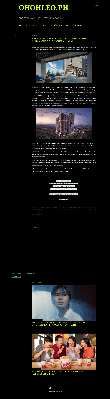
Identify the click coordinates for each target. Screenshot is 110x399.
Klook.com (16, 277)
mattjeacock (59, 391)
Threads (56, 186)
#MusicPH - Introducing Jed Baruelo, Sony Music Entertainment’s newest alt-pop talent (59, 323)
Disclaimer (77, 25)
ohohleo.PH (43, 8)
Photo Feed (41, 25)
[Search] (95, 5)
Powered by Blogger (55, 388)
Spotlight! (25, 25)
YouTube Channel (70, 189)
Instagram (73, 184)
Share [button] (14, 35)
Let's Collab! (59, 25)
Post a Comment (40, 328)
